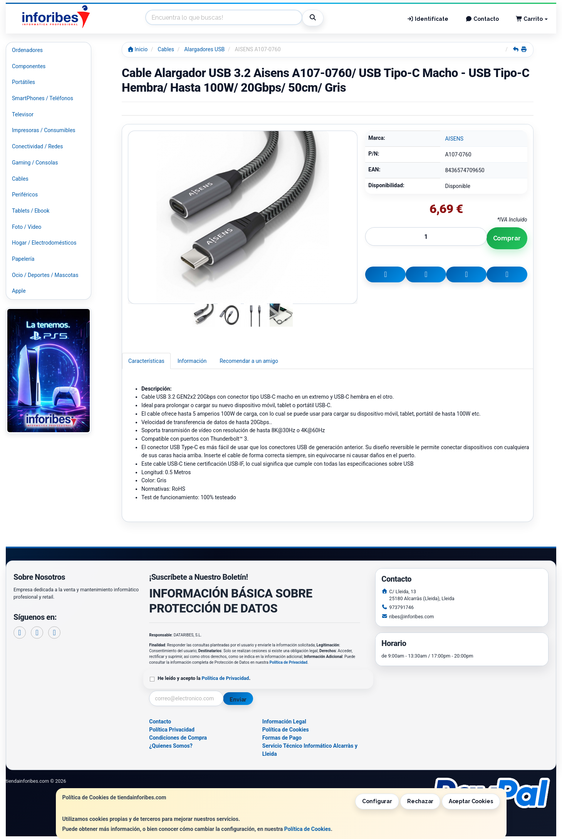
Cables (20, 179)
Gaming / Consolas (35, 162)
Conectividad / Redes (37, 146)
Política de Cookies (307, 829)
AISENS (454, 139)
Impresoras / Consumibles (43, 130)
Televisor (23, 114)
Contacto (482, 19)
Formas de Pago (282, 738)
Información (192, 361)
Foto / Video (26, 227)
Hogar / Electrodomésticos (44, 243)
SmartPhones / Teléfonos (42, 98)
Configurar (377, 801)
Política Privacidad (172, 730)
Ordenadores (27, 50)
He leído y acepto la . (204, 678)
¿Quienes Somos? (171, 746)
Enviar (238, 699)
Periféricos (25, 194)
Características (146, 361)
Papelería (23, 259)
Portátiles (23, 82)
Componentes (28, 66)
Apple (19, 291)
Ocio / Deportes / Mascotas (45, 275)
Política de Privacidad (288, 662)
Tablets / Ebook (30, 211)
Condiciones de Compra (178, 738)
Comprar (507, 238)
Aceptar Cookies (471, 801)
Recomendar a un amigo (249, 361)
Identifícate (428, 19)
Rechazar (420, 801)
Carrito (532, 19)
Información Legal (284, 721)
